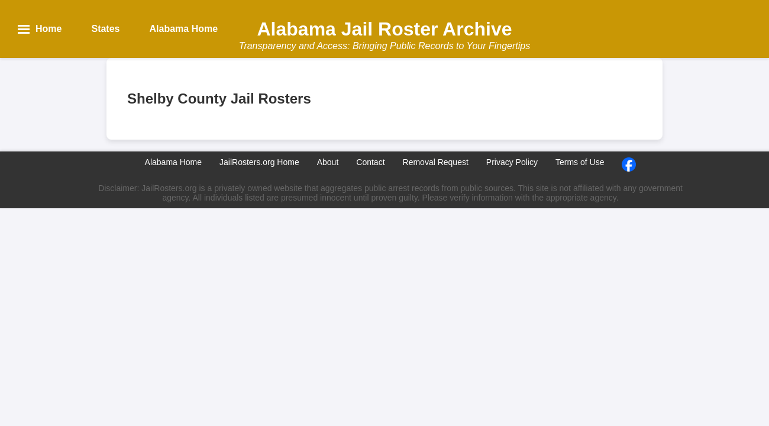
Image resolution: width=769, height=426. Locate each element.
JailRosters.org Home (259, 162)
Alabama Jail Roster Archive (384, 29)
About (328, 162)
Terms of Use (579, 162)
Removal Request (435, 162)
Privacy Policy (512, 162)
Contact (370, 162)
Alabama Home (173, 162)
